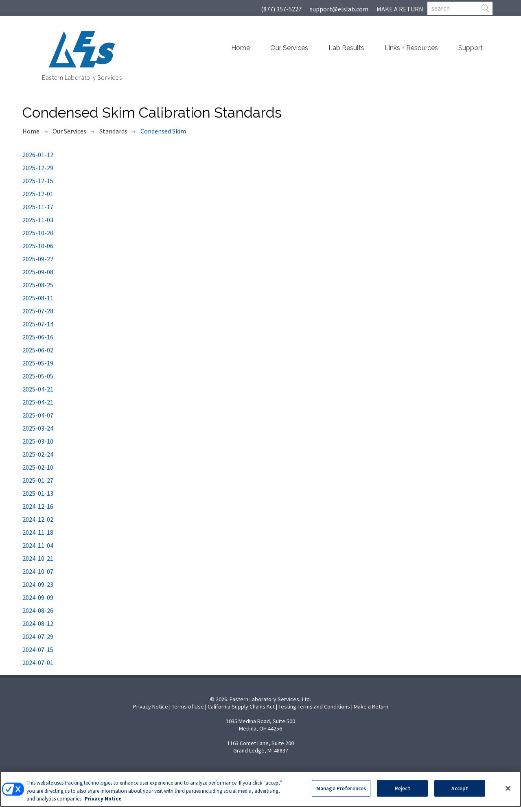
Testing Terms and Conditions (314, 706)
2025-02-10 (37, 467)
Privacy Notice (150, 706)
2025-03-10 (37, 441)
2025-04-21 (37, 389)
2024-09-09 (37, 597)
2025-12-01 (37, 194)
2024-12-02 (37, 519)
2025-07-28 (37, 311)
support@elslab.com (339, 9)
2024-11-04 (37, 545)
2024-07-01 (37, 662)
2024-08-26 (37, 610)
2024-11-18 (37, 532)
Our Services (289, 48)
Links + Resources (411, 48)
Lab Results (346, 48)
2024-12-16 (37, 506)
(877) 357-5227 (281, 9)
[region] (260, 789)
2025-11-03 (37, 220)
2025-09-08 (37, 272)
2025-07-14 (37, 324)
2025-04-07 (37, 415)
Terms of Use (188, 706)
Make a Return (371, 706)
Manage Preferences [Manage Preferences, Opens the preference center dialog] (341, 788)
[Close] (508, 788)
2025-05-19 (37, 363)
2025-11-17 (37, 207)
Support (470, 48)
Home (240, 48)
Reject (402, 788)
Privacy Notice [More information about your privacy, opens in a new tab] (103, 798)
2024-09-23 (37, 584)
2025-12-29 (37, 168)
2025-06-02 (37, 350)
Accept (459, 788)
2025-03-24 (37, 428)
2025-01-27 (37, 480)
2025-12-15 (37, 181)
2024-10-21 (37, 558)
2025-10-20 (37, 233)
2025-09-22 (37, 259)
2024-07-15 (37, 649)
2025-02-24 (37, 454)
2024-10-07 (37, 571)
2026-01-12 (37, 155)
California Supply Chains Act (241, 706)
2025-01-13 (37, 493)
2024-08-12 (37, 623)
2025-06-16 (37, 337)
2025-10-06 (37, 246)
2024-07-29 (37, 636)
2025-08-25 (37, 285)
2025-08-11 (37, 298)
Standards (113, 131)
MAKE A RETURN (400, 9)
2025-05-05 (37, 376)
